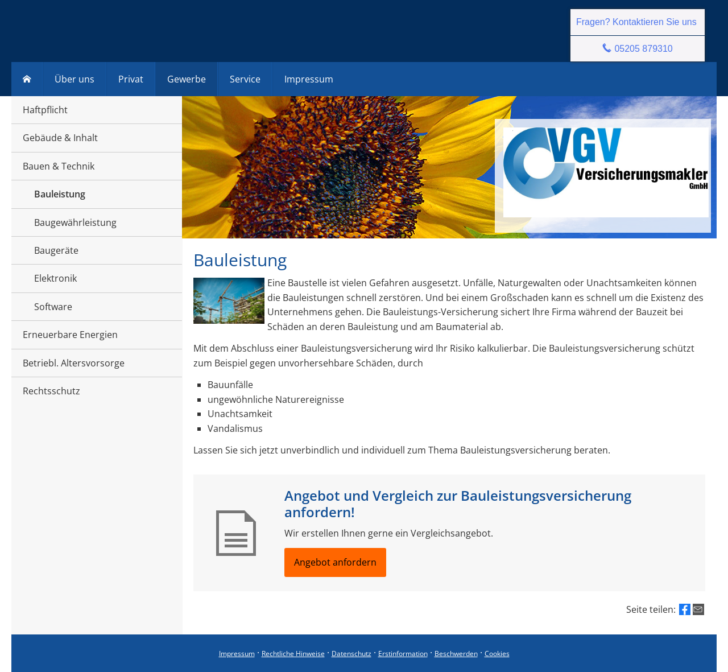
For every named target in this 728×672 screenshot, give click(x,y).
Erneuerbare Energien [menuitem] (70, 334)
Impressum (237, 653)
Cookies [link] (497, 653)
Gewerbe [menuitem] (186, 79)
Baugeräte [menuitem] (56, 250)
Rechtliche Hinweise (293, 653)
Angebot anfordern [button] (335, 562)
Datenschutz (351, 653)
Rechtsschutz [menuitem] (51, 391)
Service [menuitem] (245, 79)
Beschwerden (456, 653)
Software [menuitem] (53, 306)
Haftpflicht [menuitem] (45, 110)
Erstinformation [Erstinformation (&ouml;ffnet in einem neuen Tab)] (403, 653)
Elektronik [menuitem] (55, 278)
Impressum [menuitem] (308, 79)
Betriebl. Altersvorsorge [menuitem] (74, 363)
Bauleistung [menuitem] (59, 194)
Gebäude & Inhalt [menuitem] (60, 137)
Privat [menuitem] (130, 79)
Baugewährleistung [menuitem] (75, 222)
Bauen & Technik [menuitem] (58, 166)
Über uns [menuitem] (74, 79)
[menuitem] (27, 79)
